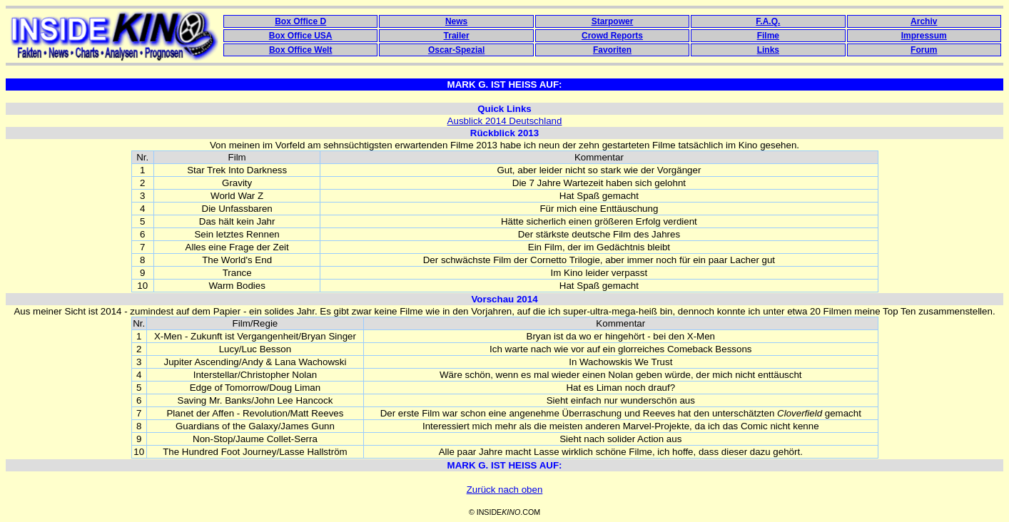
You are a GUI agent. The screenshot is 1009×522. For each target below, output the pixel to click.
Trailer (457, 36)
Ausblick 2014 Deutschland (504, 121)
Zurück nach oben (505, 489)
